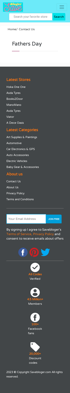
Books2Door (14, 99)
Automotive (14, 143)
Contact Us (27, 29)
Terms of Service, (19, 234)
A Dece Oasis (15, 122)
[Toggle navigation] (62, 7)
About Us (12, 187)
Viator (10, 116)
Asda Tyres (13, 93)
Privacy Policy (15, 193)
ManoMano (13, 105)
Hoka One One (16, 87)
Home (13, 29)
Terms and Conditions (20, 199)
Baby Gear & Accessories (22, 167)
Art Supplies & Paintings (21, 137)
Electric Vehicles (16, 161)
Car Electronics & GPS (20, 149)
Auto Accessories (17, 155)
